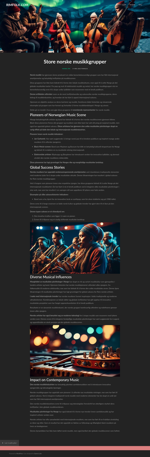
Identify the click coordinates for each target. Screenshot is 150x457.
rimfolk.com (17, 5)
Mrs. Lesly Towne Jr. (81, 68)
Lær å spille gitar (11, 443)
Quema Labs (38, 453)
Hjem (124, 5)
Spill (140, 5)
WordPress (19, 453)
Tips (69, 68)
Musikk (132, 5)
